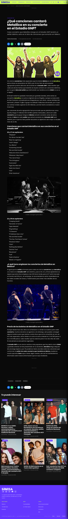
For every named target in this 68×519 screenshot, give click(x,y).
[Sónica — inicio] (5, 2)
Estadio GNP (18, 381)
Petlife (63, 516)
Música (14, 2)
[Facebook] (51, 2)
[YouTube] (58, 2)
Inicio (8, 6)
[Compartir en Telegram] (18, 44)
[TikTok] (61, 2)
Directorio (40, 507)
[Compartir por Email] (22, 44)
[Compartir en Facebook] (8, 44)
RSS (39, 512)
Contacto (40, 509)
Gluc (53, 516)
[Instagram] (53, 2)
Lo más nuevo (45, 2)
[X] (56, 2)
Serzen (58, 516)
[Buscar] (64, 2)
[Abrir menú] (66, 2)
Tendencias (21, 2)
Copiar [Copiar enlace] (27, 44)
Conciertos (10, 381)
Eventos (28, 2)
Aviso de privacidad (43, 504)
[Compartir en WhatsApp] (12, 44)
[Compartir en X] (15, 44)
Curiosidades (36, 2)
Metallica (25, 381)
